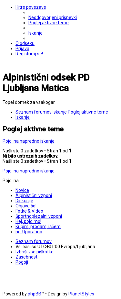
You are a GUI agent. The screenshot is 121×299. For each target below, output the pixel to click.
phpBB (34, 293)
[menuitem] (52, 17)
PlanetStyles (81, 293)
